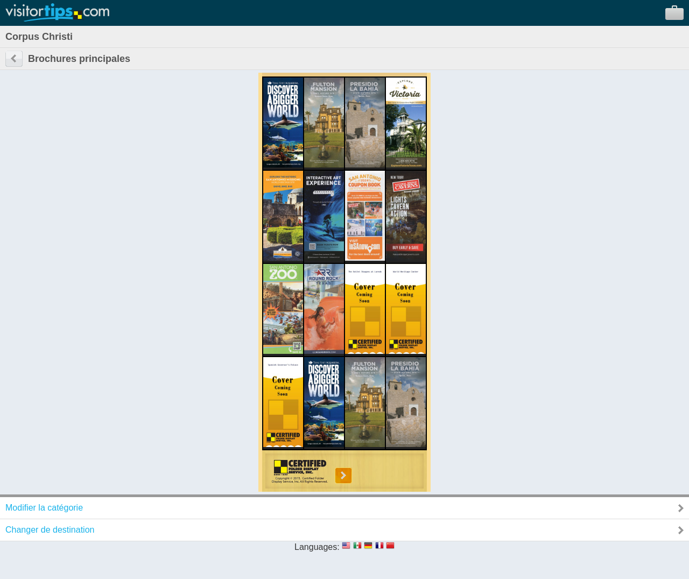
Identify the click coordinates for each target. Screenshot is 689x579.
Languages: (317, 547)
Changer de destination (49, 529)
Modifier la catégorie (44, 507)
